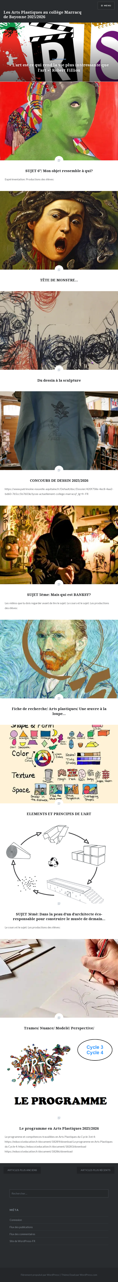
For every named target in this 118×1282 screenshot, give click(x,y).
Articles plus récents (95, 1170)
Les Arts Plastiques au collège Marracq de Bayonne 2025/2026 (43, 14)
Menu (107, 5)
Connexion (16, 1219)
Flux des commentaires (22, 1234)
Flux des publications (21, 1227)
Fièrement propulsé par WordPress (40, 1274)
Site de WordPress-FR (22, 1241)
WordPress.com (88, 1274)
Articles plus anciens (22, 1170)
